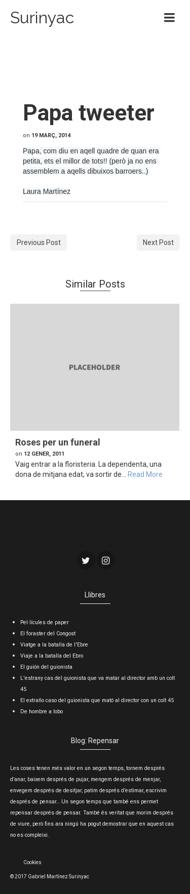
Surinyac (42, 17)
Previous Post (39, 242)
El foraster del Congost (47, 633)
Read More (145, 474)
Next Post (158, 242)
